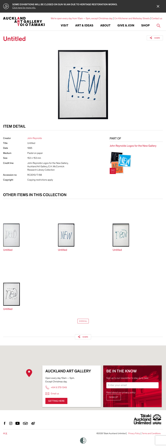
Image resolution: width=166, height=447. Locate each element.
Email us (52, 394)
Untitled (7, 250)
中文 (5, 433)
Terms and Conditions (151, 433)
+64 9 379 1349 (56, 387)
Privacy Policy (134, 433)
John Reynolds (34, 138)
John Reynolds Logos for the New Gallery (133, 146)
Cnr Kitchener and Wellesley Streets (132, 18)
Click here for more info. (24, 7)
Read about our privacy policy (121, 392)
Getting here (56, 401)
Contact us (157, 18)
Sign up (113, 397)
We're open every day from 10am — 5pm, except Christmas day (82, 18)
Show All (83, 321)
